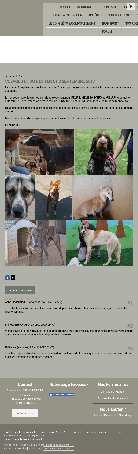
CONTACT (63, 4)
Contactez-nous (25, 413)
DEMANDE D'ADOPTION (92, 4)
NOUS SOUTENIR (72, 12)
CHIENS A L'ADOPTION (20, 12)
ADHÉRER (48, 12)
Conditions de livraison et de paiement (24, 435)
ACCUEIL (19, 4)
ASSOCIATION (40, 4)
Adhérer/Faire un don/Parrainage (113, 415)
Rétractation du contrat (59, 448)
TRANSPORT (74, 21)
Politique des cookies (15, 448)
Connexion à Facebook (62, 394)
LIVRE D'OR (53, 30)
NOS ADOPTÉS (99, 21)
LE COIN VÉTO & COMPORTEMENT (36, 21)
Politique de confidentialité (60, 444)
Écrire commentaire (20, 290)
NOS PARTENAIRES (103, 12)
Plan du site (35, 448)
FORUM (71, 30)
